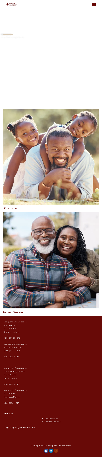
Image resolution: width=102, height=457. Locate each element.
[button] (94, 4)
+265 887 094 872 (12, 338)
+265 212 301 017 (11, 357)
